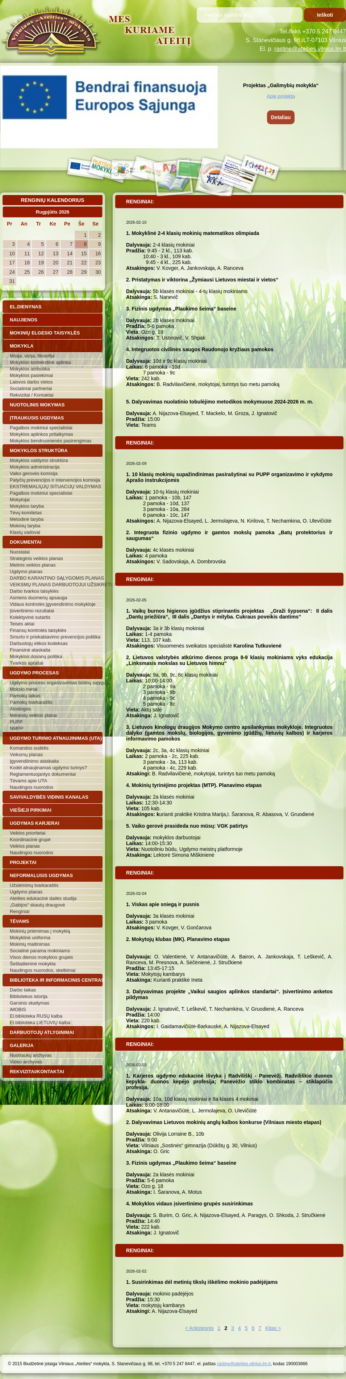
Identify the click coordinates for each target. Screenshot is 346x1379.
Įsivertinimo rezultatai (32, 610)
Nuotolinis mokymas (37, 404)
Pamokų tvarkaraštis (31, 702)
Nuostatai (20, 552)
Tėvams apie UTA (28, 780)
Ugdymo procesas (34, 673)
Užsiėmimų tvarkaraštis (34, 885)
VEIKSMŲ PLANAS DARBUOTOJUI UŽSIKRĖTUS (56, 584)
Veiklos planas (25, 846)
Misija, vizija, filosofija (32, 355)
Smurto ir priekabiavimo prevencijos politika (55, 637)
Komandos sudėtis (29, 748)
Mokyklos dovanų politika (36, 656)
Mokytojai (20, 499)
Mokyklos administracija (34, 467)
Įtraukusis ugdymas (37, 418)
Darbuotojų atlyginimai (42, 1032)
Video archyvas (26, 1061)
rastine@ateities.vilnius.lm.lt (310, 49)
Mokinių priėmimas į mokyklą (40, 931)
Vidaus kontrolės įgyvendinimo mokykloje (53, 604)
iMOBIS (18, 1009)
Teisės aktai (22, 623)
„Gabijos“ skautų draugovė (37, 905)
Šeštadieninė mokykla (32, 963)
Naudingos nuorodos (31, 787)
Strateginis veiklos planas (36, 558)
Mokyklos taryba (27, 506)
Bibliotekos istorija (28, 996)
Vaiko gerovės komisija (34, 473)
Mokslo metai (24, 689)
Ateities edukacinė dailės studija (43, 898)
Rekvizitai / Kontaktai (32, 395)
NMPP (17, 728)
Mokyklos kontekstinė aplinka (40, 362)
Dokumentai (25, 542)
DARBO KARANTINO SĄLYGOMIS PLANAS (56, 578)
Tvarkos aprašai (26, 663)
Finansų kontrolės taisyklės (38, 630)
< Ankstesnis (199, 1328)
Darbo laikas (23, 990)
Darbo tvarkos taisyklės (34, 591)
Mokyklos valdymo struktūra (39, 460)
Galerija (22, 1045)
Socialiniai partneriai (31, 388)
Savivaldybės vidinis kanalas (49, 797)
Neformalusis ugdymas (41, 875)
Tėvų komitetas (26, 512)
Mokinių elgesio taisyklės (45, 333)
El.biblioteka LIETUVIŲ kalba (40, 1022)
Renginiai (19, 911)
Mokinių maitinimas (30, 944)
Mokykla (22, 346)
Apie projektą (281, 96)
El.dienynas (25, 306)
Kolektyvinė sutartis (30, 617)
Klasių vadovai (25, 532)
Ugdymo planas (26, 571)
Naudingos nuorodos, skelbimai (42, 970)
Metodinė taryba (26, 519)
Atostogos (20, 708)
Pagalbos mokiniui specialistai (41, 427)
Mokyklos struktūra (39, 450)
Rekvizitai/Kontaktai (37, 1071)
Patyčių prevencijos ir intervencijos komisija (55, 480)
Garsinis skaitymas (29, 1003)
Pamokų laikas (25, 695)
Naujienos (23, 320)
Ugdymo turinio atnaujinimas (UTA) (56, 738)
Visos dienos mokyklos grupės (41, 957)
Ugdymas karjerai (34, 823)
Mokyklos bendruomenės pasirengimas (50, 440)
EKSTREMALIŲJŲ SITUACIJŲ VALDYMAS (55, 486)
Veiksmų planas (26, 754)
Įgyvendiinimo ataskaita (34, 761)
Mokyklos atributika (30, 369)
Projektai (23, 862)
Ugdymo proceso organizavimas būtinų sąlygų (56, 682)
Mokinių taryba (25, 525)
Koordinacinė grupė (30, 839)
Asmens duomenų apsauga (38, 597)
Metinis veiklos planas (32, 565)
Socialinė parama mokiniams (40, 950)
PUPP (16, 722)
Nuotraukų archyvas (31, 1055)
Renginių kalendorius (52, 200)
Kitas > (273, 1328)
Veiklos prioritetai (27, 833)
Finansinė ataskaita (30, 650)
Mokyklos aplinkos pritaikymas (41, 434)
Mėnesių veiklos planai (33, 715)
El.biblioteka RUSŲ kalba (36, 1016)
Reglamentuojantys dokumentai (43, 774)
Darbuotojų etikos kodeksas (39, 643)
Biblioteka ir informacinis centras (56, 980)
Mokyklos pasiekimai (31, 375)
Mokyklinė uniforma (30, 937)
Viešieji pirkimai (30, 810)
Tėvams (19, 921)
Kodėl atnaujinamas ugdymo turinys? (48, 767)
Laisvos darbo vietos (31, 382)
